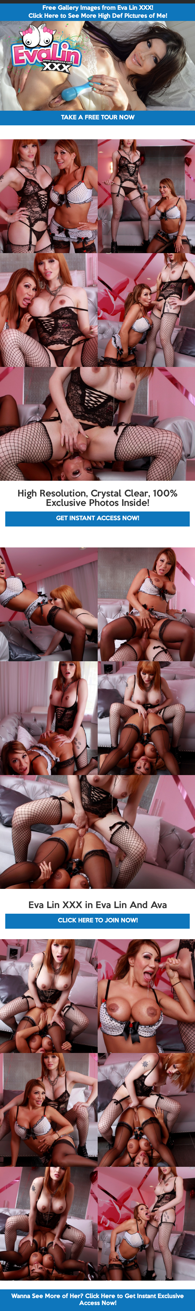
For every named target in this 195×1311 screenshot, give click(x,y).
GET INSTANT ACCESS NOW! (97, 518)
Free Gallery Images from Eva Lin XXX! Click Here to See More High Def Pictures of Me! (97, 12)
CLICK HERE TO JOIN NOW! (98, 920)
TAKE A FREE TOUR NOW (97, 117)
